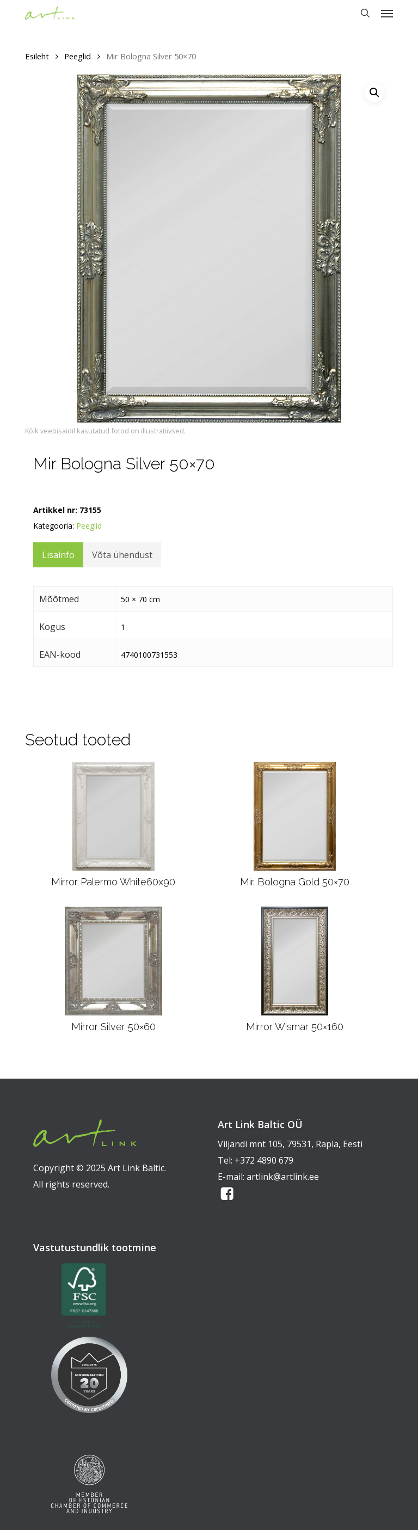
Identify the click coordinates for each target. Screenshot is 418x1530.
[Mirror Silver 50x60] (113, 961)
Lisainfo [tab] (58, 555)
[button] (387, 13)
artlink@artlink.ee (283, 1177)
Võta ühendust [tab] (122, 555)
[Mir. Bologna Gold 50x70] (295, 816)
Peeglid (77, 56)
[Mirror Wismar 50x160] (294, 961)
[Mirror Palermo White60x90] (113, 816)
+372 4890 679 (264, 1160)
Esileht (37, 56)
